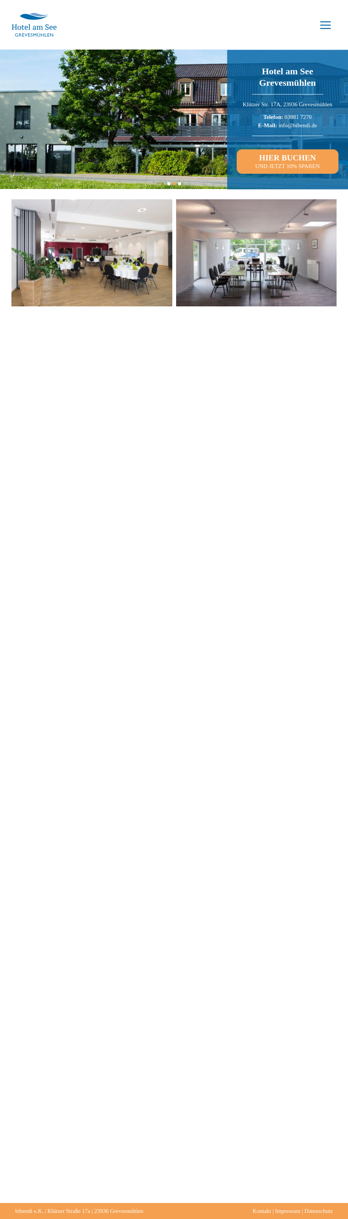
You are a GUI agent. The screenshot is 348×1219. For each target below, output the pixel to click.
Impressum (288, 1211)
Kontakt (262, 1211)
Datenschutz (319, 1211)
